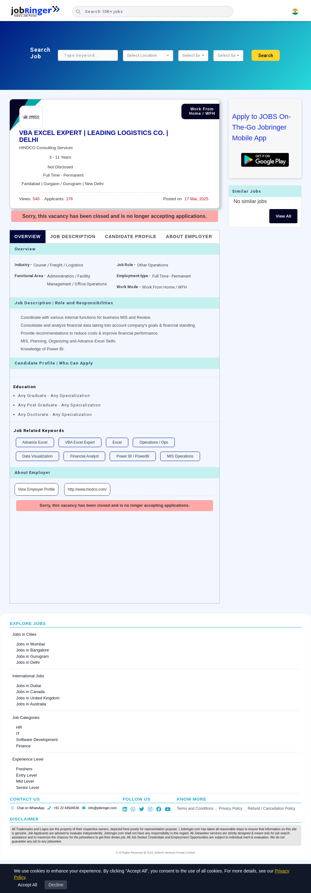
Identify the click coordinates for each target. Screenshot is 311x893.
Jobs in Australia (31, 704)
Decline (55, 884)
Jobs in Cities (24, 634)
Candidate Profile (130, 236)
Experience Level (27, 759)
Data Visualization (37, 456)
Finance (23, 746)
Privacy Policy (230, 808)
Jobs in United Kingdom (37, 698)
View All (283, 216)
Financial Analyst (84, 456)
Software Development (37, 739)
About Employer (189, 236)
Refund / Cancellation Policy (271, 808)
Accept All (27, 884)
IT (18, 733)
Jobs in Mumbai (30, 644)
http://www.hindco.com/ (87, 489)
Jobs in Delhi (28, 662)
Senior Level (27, 787)
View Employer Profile (36, 489)
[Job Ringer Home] (38, 11)
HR (19, 727)
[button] (148, 55)
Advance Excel (34, 442)
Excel (117, 442)
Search (265, 55)
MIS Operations (180, 456)
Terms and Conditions (195, 808)
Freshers (24, 769)
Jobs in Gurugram (32, 656)
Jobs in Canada (30, 691)
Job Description (72, 236)
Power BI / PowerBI (132, 456)
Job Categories (26, 717)
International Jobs (28, 676)
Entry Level (26, 775)
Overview (28, 236)
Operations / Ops (153, 442)
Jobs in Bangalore (32, 650)
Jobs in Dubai (28, 685)
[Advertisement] (115, 559)
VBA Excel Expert (80, 442)
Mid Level (25, 781)
